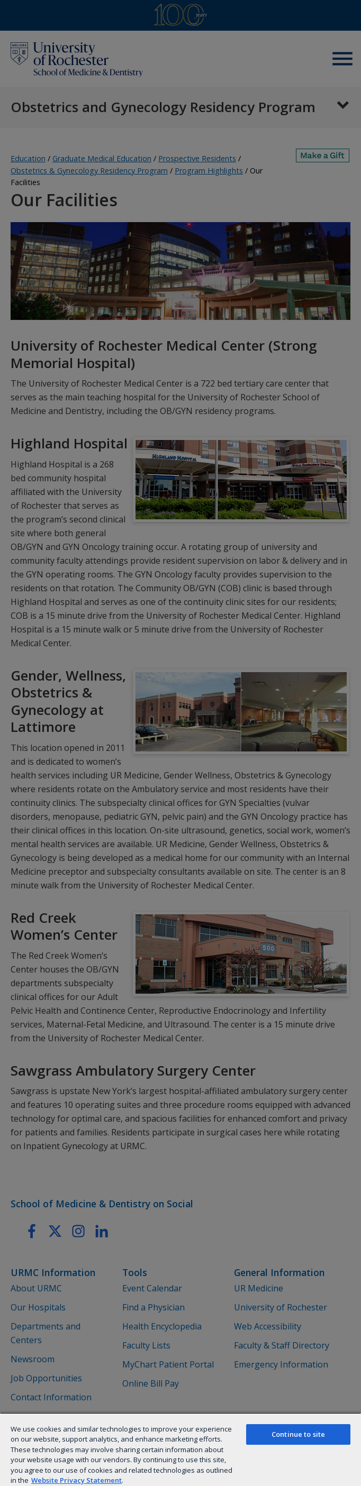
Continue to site (298, 1434)
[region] (180, 1449)
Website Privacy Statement (76, 1480)
